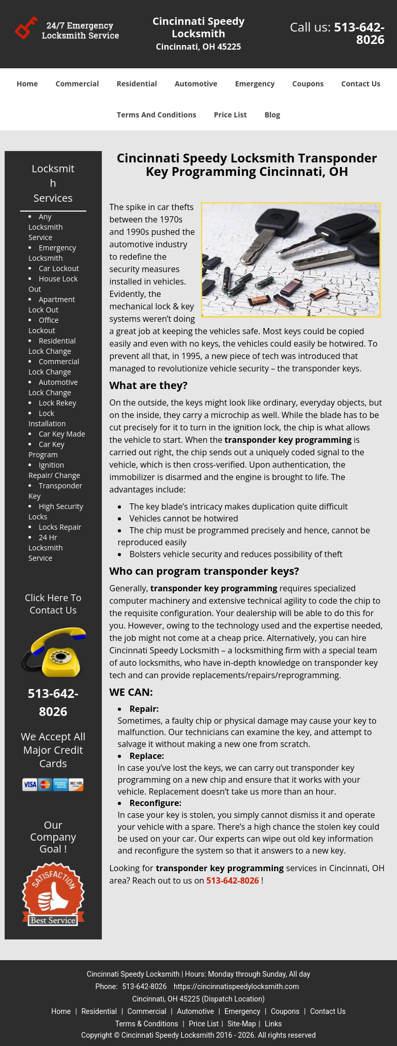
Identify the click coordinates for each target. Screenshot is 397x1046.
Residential (137, 83)
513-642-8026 (359, 33)
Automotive (196, 83)
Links (273, 1024)
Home (27, 83)
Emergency (255, 83)
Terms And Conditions (156, 114)
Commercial (77, 83)
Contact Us (360, 83)
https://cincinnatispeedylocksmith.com (236, 986)
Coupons (308, 83)
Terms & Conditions (146, 1024)
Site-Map (241, 1024)
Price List (230, 114)
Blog (272, 114)
